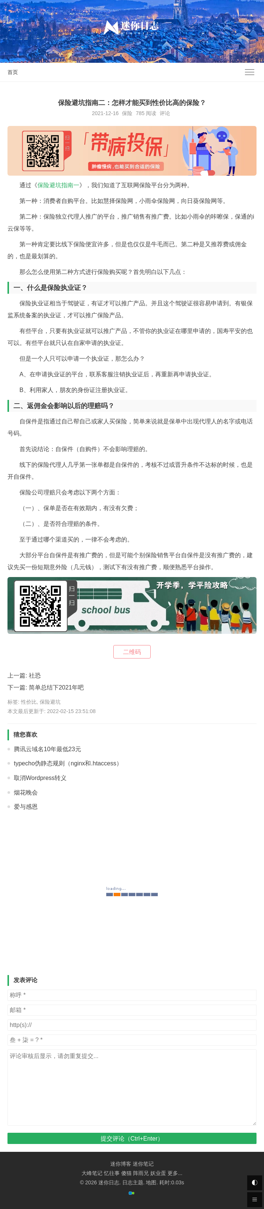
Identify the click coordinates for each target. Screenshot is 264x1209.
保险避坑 (50, 702)
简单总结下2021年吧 (56, 687)
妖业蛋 (158, 1173)
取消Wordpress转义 (40, 778)
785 (140, 113)
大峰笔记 (92, 1173)
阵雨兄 (141, 1173)
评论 (165, 113)
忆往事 (112, 1173)
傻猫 (126, 1173)
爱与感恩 (26, 807)
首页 (12, 72)
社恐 (35, 675)
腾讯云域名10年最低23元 (47, 749)
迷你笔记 (143, 1164)
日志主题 (132, 1182)
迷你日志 (108, 1182)
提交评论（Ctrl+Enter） (132, 1138)
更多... (175, 1173)
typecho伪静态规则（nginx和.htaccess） (68, 763)
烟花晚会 (26, 792)
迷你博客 (120, 1164)
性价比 (29, 702)
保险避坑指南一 (58, 185)
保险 (127, 113)
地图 (151, 1182)
